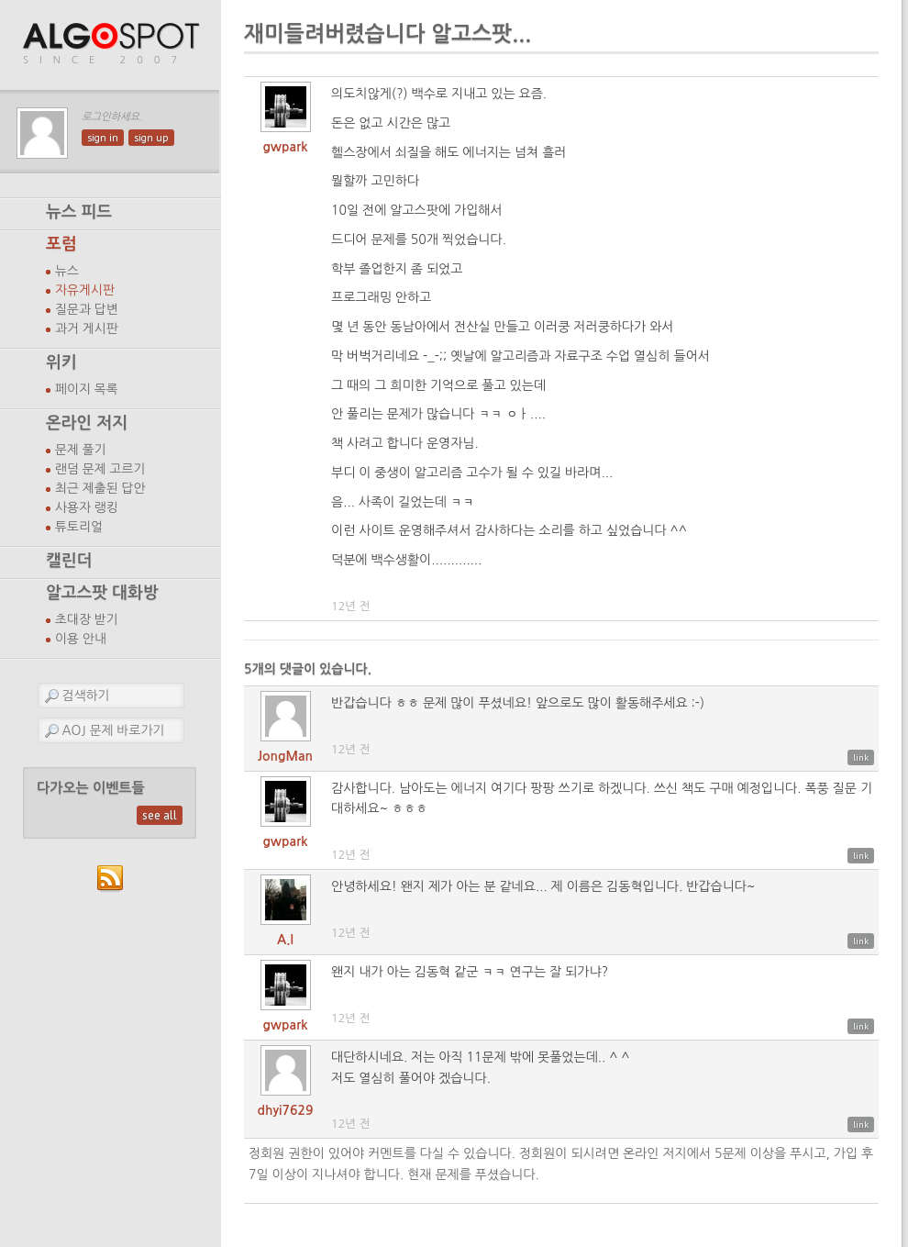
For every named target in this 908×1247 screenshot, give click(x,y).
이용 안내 (80, 638)
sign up (151, 137)
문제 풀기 (80, 449)
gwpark (285, 146)
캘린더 (69, 560)
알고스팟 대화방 (102, 593)
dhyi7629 (286, 1110)
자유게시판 (85, 290)
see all (159, 815)
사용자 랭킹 (86, 507)
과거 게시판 (86, 328)
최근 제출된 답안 (100, 488)
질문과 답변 (86, 309)
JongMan (285, 756)
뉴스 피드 (79, 212)
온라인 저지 (86, 423)
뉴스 (67, 270)
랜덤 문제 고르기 (100, 468)
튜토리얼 (79, 526)
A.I (285, 939)
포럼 (61, 244)
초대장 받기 (86, 619)
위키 (61, 362)
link (861, 757)
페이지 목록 (86, 389)
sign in (102, 137)
